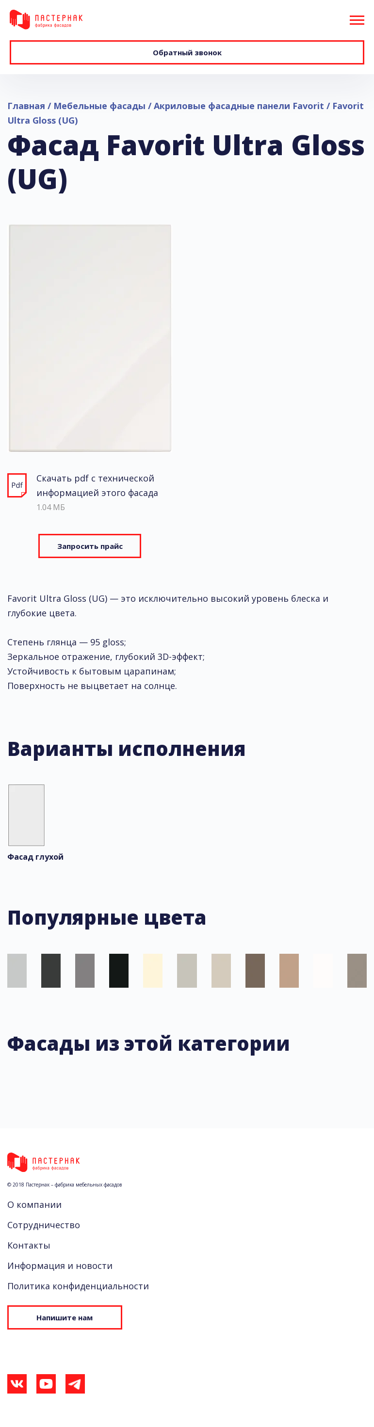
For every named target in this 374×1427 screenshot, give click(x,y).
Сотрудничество (43, 1225)
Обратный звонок (187, 52)
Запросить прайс (90, 546)
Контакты (28, 1245)
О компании (34, 1204)
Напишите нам (53, 1317)
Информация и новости (60, 1265)
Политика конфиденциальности (78, 1286)
